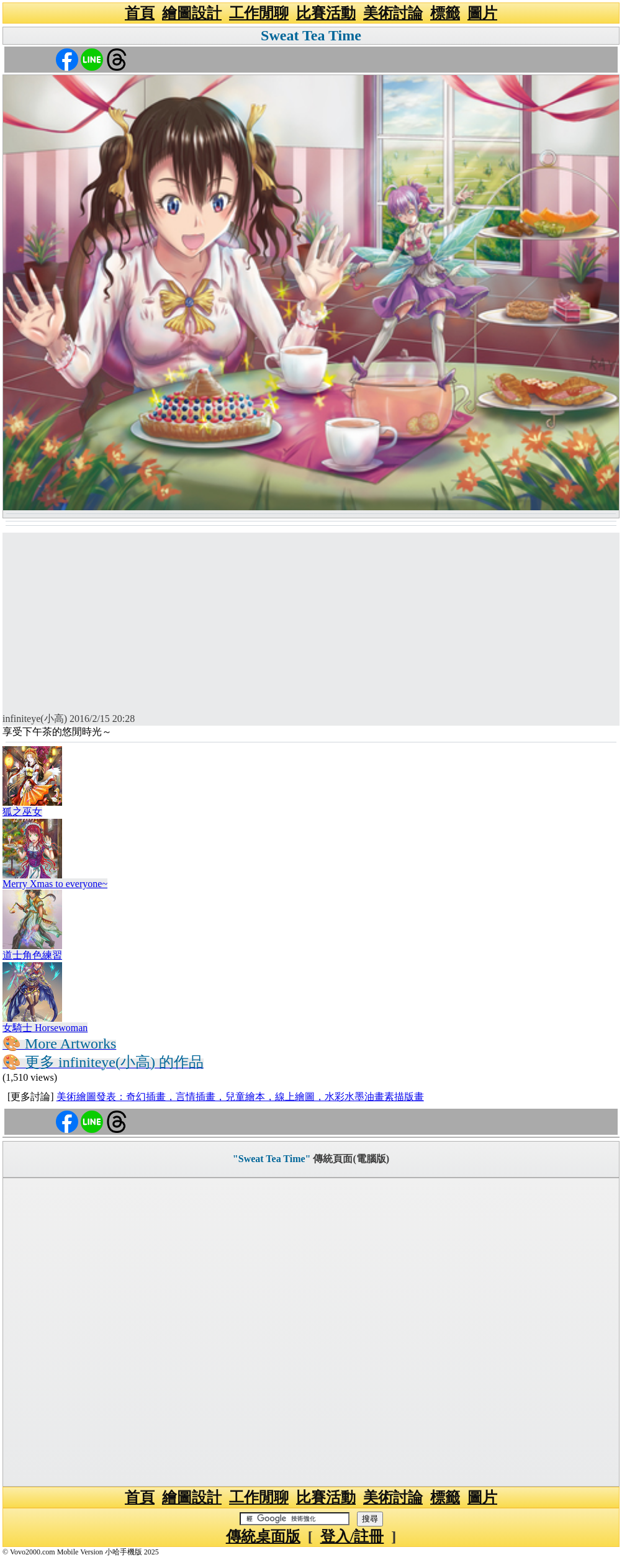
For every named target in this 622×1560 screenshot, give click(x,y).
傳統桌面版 (263, 1536)
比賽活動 (326, 13)
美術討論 (393, 13)
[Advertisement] (311, 619)
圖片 (482, 13)
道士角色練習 (32, 955)
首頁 (140, 13)
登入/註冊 (352, 1536)
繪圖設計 (192, 13)
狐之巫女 (22, 811)
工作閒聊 (259, 13)
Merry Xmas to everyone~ (54, 883)
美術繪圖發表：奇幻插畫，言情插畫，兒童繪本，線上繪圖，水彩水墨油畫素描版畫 (240, 1096)
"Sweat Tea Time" (272, 1158)
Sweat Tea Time (311, 35)
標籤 (445, 13)
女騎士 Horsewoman (45, 1027)
